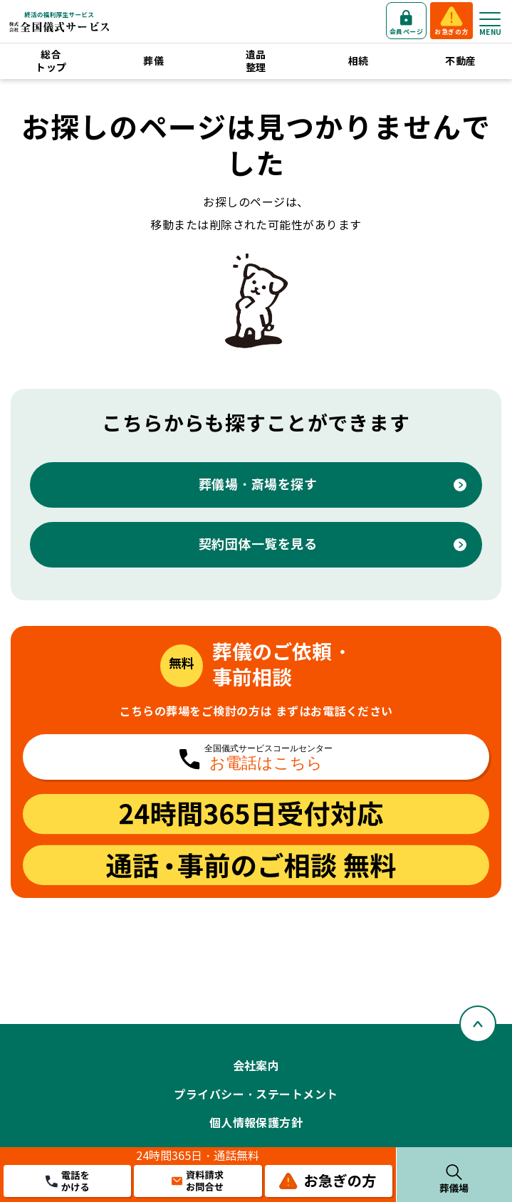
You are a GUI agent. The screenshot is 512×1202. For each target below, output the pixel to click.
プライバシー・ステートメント (256, 1094)
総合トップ (51, 61)
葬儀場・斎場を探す (258, 484)
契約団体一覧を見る (258, 544)
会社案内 (256, 1066)
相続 (358, 61)
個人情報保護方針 (256, 1123)
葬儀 (153, 61)
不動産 (460, 61)
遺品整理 (256, 61)
